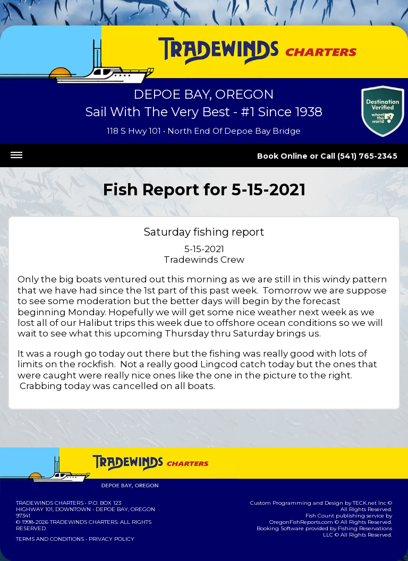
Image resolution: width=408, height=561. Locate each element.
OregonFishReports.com (358, 494)
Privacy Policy (108, 517)
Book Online (297, 156)
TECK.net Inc (363, 481)
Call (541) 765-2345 (364, 156)
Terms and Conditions (49, 517)
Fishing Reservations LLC (356, 507)
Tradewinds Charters (49, 481)
